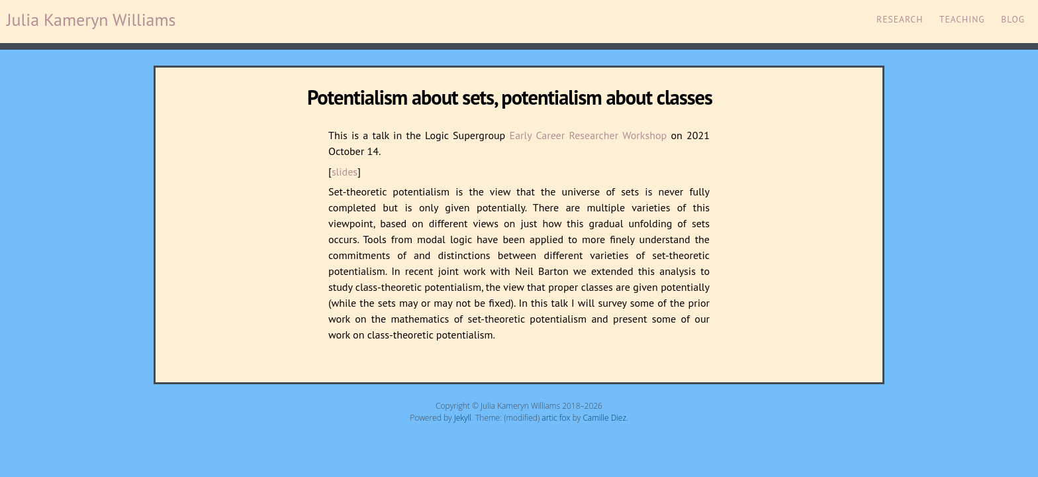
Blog (1013, 19)
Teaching (962, 19)
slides (344, 171)
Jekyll (462, 417)
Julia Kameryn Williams (91, 19)
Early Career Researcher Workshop (588, 135)
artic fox (556, 417)
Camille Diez (604, 417)
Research (899, 19)
